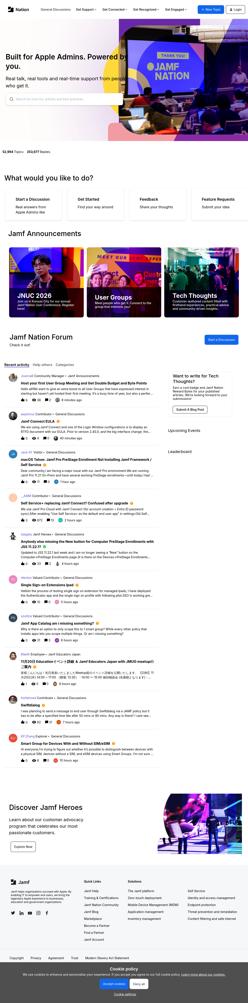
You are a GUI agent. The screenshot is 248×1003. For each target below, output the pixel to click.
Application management (145, 912)
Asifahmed (28, 698)
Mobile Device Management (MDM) (153, 905)
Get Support (86, 9)
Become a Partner (97, 925)
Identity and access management (211, 898)
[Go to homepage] (18, 9)
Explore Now (23, 847)
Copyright (17, 958)
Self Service (196, 891)
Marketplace (93, 919)
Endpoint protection (202, 905)
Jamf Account (94, 939)
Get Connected (115, 9)
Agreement (56, 958)
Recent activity (16, 365)
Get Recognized (146, 9)
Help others (42, 365)
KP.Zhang (28, 736)
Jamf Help (91, 891)
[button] (124, 994)
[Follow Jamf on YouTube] (30, 912)
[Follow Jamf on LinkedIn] (21, 913)
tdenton (26, 577)
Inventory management (144, 919)
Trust (74, 958)
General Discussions (56, 9)
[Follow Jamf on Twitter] (13, 913)
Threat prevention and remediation (212, 912)
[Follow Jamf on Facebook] (47, 913)
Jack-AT (27, 452)
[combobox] (64, 99)
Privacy (36, 958)
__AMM (26, 496)
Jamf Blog (91, 912)
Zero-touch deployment (145, 898)
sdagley (26, 534)
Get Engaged (176, 9)
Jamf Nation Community (101, 905)
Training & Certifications (101, 898)
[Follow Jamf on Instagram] (38, 913)
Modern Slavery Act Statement (107, 958)
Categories (65, 365)
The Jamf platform (141, 891)
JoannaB (27, 376)
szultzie (26, 616)
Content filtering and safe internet (212, 919)
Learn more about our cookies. (203, 974)
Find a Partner (94, 932)
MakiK (25, 654)
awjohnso (27, 414)
